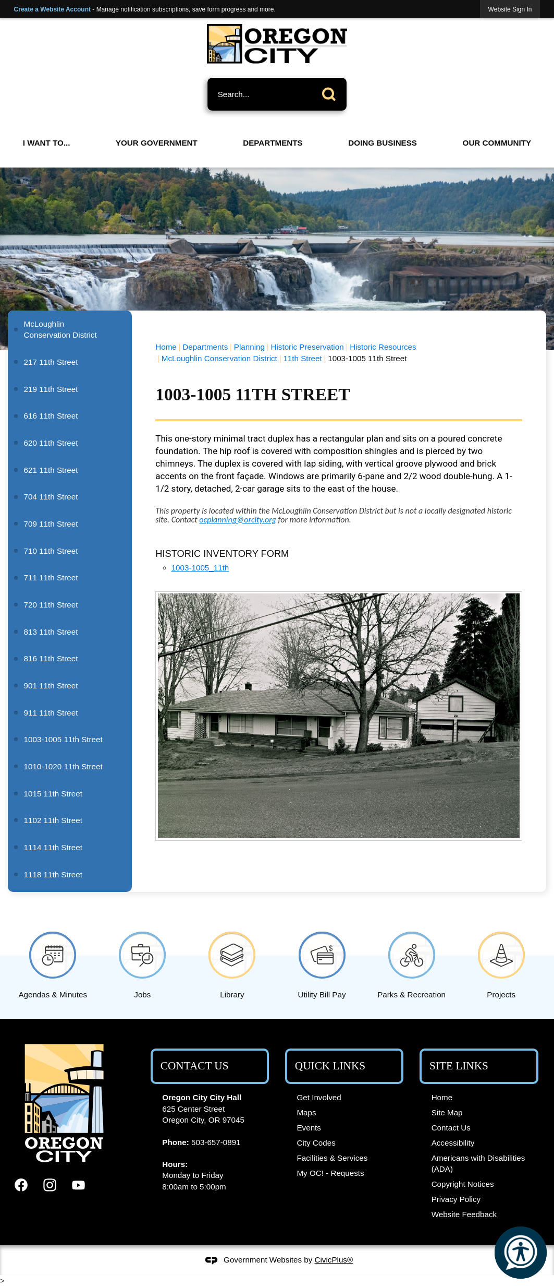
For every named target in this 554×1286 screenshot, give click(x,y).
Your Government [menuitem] (157, 142)
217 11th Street (51, 362)
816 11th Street (51, 658)
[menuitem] (70, 330)
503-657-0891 (216, 1142)
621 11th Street (51, 470)
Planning (249, 346)
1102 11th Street (53, 820)
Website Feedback (464, 1214)
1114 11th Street (53, 847)
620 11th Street (51, 442)
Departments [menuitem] (272, 142)
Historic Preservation (307, 346)
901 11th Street (51, 685)
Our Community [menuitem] (497, 142)
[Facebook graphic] (21, 1185)
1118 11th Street (53, 874)
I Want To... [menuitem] (46, 142)
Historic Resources (383, 346)
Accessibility (453, 1142)
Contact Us (451, 1127)
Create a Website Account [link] (52, 9)
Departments (205, 346)
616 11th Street (51, 415)
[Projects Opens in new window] (501, 963)
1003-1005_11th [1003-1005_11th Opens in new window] (200, 567)
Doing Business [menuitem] (382, 142)
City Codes (316, 1142)
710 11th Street (51, 550)
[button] (331, 92)
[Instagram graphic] (49, 1185)
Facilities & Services (332, 1157)
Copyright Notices (463, 1184)
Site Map (447, 1112)
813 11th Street (51, 631)
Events (309, 1127)
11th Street (302, 358)
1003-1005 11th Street (63, 739)
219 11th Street (51, 389)
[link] (510, 9)
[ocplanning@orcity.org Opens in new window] (237, 520)
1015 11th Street (53, 793)
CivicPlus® (334, 1259)
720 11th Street (51, 604)
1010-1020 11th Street (63, 766)
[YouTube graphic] (78, 1185)
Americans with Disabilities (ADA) (478, 1163)
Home (166, 346)
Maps (306, 1112)
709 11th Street (51, 523)
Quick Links (330, 1065)
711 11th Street (51, 577)
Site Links (458, 1065)
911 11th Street (51, 712)
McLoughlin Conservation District (219, 358)
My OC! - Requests (330, 1173)
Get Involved (319, 1097)
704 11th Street (51, 496)
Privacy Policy (456, 1199)
